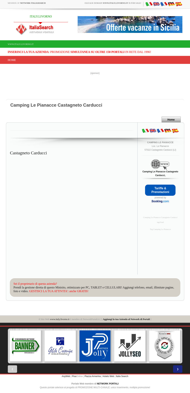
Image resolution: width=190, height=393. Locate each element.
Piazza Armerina (93, 376)
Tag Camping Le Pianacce (160, 229)
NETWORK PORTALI (108, 383)
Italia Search (122, 376)
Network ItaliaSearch (33, 3)
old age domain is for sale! (113, 3)
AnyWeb (66, 376)
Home (12, 60)
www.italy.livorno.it (21, 44)
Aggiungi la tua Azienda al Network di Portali (126, 319)
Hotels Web (108, 376)
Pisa (74, 376)
